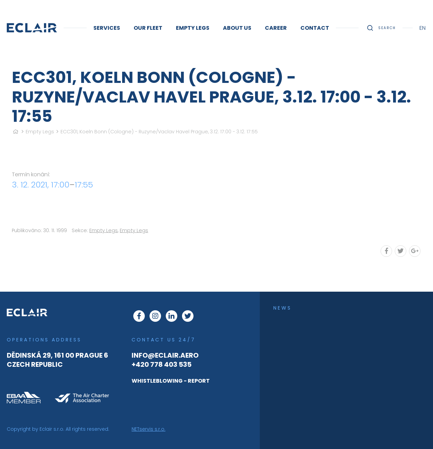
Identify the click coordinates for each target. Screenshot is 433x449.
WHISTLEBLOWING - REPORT (171, 381)
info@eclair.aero (165, 355)
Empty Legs (40, 131)
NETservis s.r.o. (148, 429)
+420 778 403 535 (161, 364)
